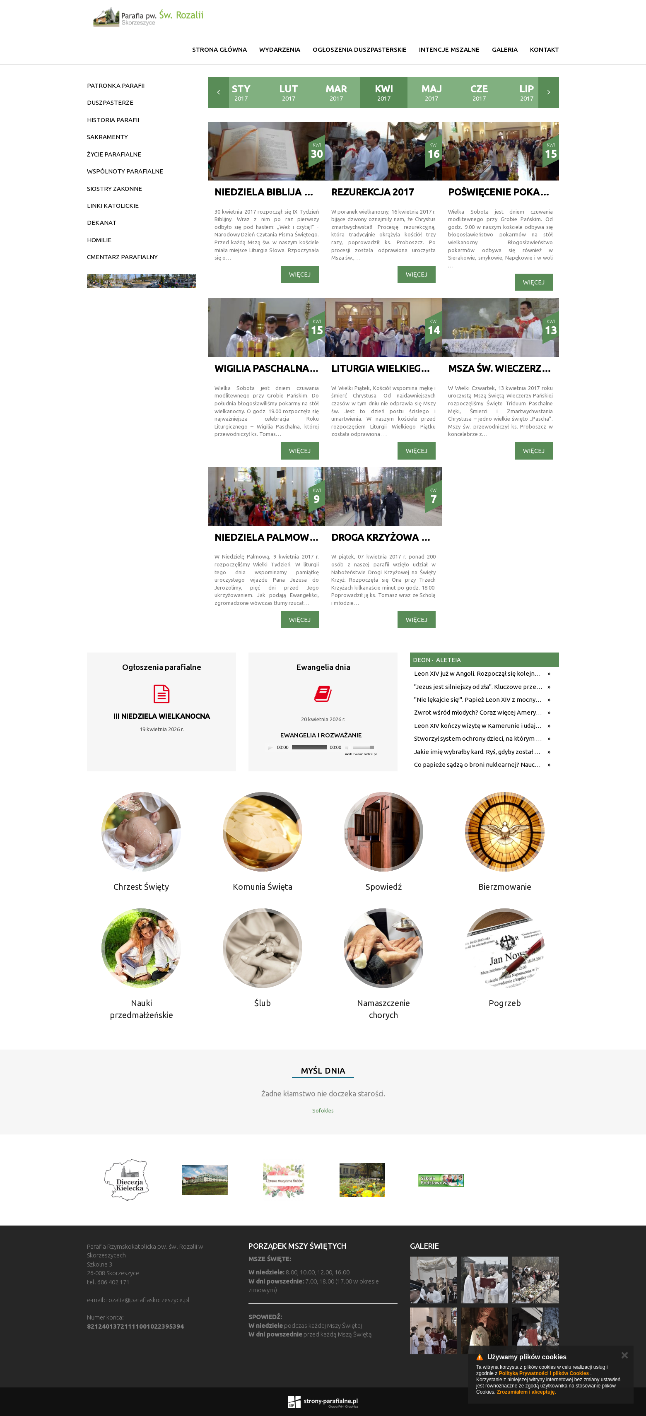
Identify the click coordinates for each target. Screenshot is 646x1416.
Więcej (300, 274)
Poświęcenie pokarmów (509, 192)
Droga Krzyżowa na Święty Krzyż (417, 537)
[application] (321, 747)
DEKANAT (101, 222)
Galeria (505, 49)
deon (421, 659)
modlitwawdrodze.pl (361, 754)
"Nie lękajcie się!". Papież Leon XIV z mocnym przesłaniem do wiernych (478, 699)
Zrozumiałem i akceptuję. (526, 1392)
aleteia (448, 659)
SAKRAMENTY (107, 136)
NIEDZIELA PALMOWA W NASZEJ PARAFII (309, 537)
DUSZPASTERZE (110, 102)
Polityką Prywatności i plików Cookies (544, 1373)
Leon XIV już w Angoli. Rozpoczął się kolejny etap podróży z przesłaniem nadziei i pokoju (478, 673)
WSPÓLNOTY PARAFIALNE (125, 171)
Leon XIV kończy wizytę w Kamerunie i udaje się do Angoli (478, 725)
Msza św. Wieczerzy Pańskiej (521, 368)
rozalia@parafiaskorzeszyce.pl (148, 1299)
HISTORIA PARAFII (113, 119)
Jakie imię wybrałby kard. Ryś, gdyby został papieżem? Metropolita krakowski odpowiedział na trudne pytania (478, 751)
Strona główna (219, 49)
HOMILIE (99, 239)
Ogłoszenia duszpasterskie (360, 49)
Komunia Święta (262, 886)
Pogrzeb (505, 1003)
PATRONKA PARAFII (116, 85)
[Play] (270, 747)
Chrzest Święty (141, 886)
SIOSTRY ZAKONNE (114, 188)
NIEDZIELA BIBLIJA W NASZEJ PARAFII (302, 192)
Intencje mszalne (449, 49)
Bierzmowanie (504, 886)
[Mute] (348, 747)
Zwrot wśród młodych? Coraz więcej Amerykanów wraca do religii (478, 712)
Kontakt (544, 49)
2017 (241, 93)
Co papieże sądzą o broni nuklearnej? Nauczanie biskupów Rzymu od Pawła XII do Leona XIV (478, 764)
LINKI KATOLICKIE (113, 205)
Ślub (262, 1003)
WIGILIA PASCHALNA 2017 (274, 368)
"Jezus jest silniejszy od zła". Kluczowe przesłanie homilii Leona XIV (478, 686)
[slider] (309, 747)
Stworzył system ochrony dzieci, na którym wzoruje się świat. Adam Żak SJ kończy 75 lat (478, 738)
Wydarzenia (279, 49)
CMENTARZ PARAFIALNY (122, 256)
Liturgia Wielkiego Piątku (398, 368)
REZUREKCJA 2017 (372, 192)
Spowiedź (384, 886)
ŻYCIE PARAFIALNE (114, 154)
